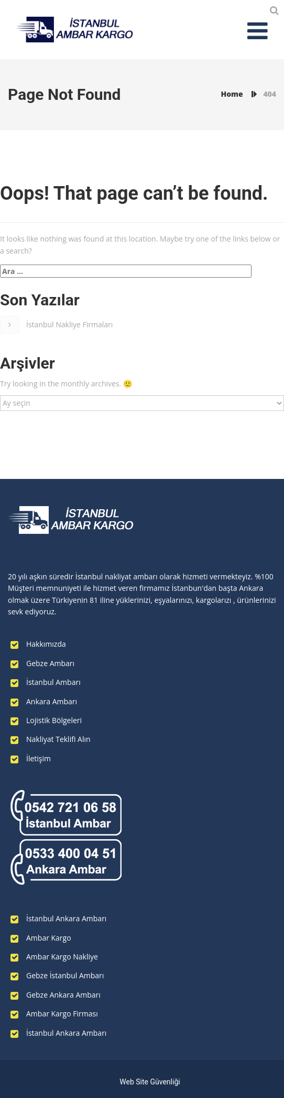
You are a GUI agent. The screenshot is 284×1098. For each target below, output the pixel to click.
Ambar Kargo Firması (62, 1014)
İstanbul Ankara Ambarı (66, 918)
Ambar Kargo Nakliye (62, 957)
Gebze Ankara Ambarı (63, 995)
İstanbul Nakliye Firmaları (69, 324)
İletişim (38, 758)
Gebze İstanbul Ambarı (65, 975)
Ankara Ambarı (51, 701)
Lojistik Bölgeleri (54, 720)
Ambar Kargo (48, 938)
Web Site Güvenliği (149, 1082)
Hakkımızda (46, 644)
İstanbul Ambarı (53, 682)
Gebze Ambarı (50, 663)
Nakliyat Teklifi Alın (58, 739)
